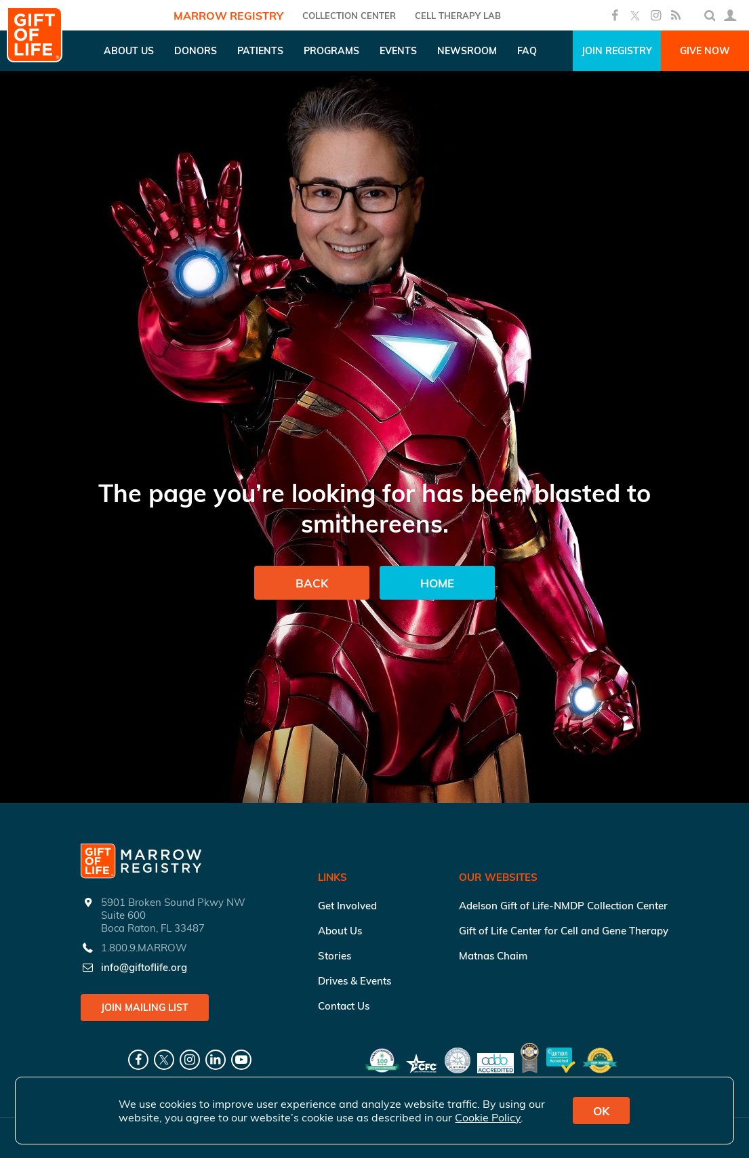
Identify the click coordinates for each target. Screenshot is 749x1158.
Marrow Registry (228, 15)
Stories (334, 955)
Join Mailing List (144, 1007)
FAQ (527, 51)
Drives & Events (354, 980)
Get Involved (347, 905)
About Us (340, 930)
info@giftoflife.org (144, 967)
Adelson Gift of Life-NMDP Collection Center (563, 905)
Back (312, 583)
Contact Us (343, 1005)
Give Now (705, 51)
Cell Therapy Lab (458, 15)
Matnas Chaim (493, 955)
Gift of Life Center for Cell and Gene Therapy (563, 930)
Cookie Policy (488, 1117)
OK (601, 1111)
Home (437, 583)
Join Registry (617, 51)
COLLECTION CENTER (349, 15)
